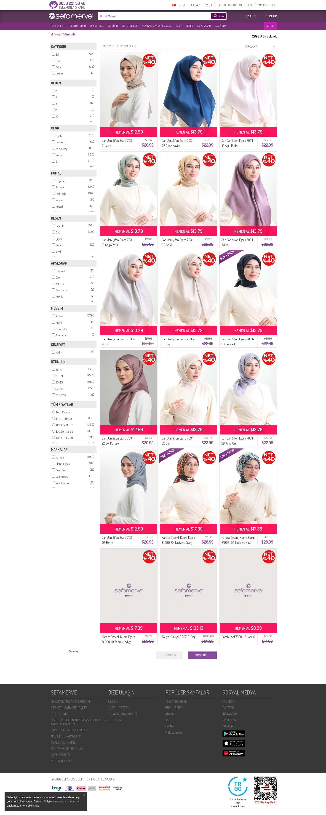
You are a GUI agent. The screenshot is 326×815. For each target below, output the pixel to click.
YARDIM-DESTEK (266, 5)
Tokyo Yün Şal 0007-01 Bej (178, 637)
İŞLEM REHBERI (60, 755)
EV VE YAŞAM (204, 25)
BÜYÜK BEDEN (130, 25)
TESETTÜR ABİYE (176, 701)
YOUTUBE (228, 726)
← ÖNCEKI (169, 655)
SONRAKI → (202, 655)
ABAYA (169, 714)
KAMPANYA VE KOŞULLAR (67, 749)
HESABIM (251, 16)
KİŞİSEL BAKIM (174, 732)
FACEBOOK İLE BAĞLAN (229, 5)
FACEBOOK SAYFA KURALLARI (69, 730)
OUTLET (270, 25)
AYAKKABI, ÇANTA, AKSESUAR (157, 25)
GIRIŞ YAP (195, 5)
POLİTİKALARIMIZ (61, 761)
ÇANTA (169, 726)
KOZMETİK (220, 25)
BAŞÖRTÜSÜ (96, 25)
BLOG (250, 5)
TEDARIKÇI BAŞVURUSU (123, 714)
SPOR (179, 25)
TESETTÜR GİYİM (77, 25)
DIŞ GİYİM (112, 25)
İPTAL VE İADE (60, 714)
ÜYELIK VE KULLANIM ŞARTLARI (70, 701)
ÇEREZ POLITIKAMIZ (63, 742)
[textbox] (147, 16)
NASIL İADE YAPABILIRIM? (66, 736)
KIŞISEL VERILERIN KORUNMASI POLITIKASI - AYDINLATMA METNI (78, 722)
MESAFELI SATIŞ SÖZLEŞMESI (69, 708)
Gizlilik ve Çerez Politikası (65, 801)
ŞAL (167, 720)
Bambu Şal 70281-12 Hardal (238, 637)
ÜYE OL (209, 5)
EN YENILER (57, 25)
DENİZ (189, 25)
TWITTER (228, 708)
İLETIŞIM (113, 701)
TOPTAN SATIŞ (117, 720)
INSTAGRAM (229, 714)
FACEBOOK (229, 701)
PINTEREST (229, 720)
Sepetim (271, 16)
